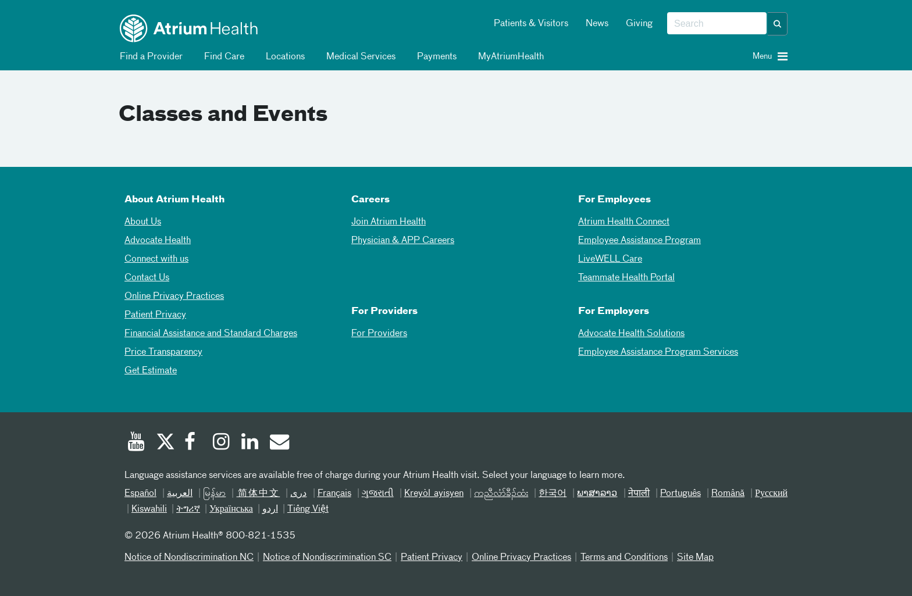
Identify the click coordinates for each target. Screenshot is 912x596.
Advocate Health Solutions (631, 333)
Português (680, 493)
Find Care (222, 57)
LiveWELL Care (610, 259)
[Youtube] (136, 443)
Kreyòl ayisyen (434, 493)
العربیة (180, 493)
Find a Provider (149, 57)
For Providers (379, 333)
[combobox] (717, 23)
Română (727, 493)
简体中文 (258, 493)
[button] (778, 23)
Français (334, 493)
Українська (231, 509)
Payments (435, 57)
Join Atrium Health (388, 222)
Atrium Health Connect (623, 222)
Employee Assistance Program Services (658, 352)
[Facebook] (193, 443)
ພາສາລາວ (597, 493)
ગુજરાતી (378, 493)
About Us (142, 222)
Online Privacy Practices (174, 296)
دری (298, 493)
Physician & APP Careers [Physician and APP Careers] (402, 240)
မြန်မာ (214, 493)
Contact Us (146, 278)
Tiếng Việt (308, 509)
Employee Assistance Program (639, 240)
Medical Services (359, 57)
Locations (283, 57)
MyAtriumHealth (509, 57)
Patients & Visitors (531, 23)
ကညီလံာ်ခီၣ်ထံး (501, 493)
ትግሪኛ (188, 509)
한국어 (553, 493)
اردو (270, 509)
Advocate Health (157, 240)
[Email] (278, 443)
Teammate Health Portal (626, 278)
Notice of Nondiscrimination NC (189, 557)
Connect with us (156, 259)
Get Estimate (150, 371)
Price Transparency (163, 352)
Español (140, 493)
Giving (639, 23)
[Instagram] (221, 443)
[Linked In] (250, 443)
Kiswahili (149, 509)
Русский (771, 493)
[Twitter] (164, 443)
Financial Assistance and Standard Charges (210, 333)
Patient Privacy (155, 315)
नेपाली (639, 493)
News (597, 23)
